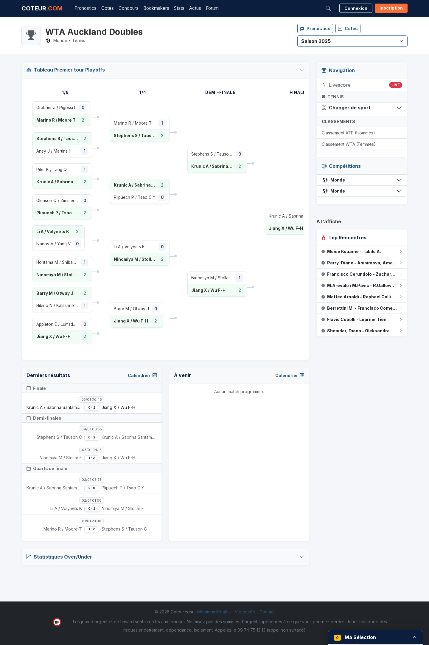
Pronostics (85, 8)
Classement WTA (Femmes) (349, 144)
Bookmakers (156, 8)
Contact (267, 611)
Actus (195, 8)
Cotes (107, 8)
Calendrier (142, 375)
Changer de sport (346, 108)
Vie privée (245, 611)
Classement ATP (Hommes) (348, 132)
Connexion (355, 8)
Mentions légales (214, 611)
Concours (129, 8)
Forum (212, 8)
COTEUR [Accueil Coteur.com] (42, 8)
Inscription (391, 7)
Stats (179, 8)
